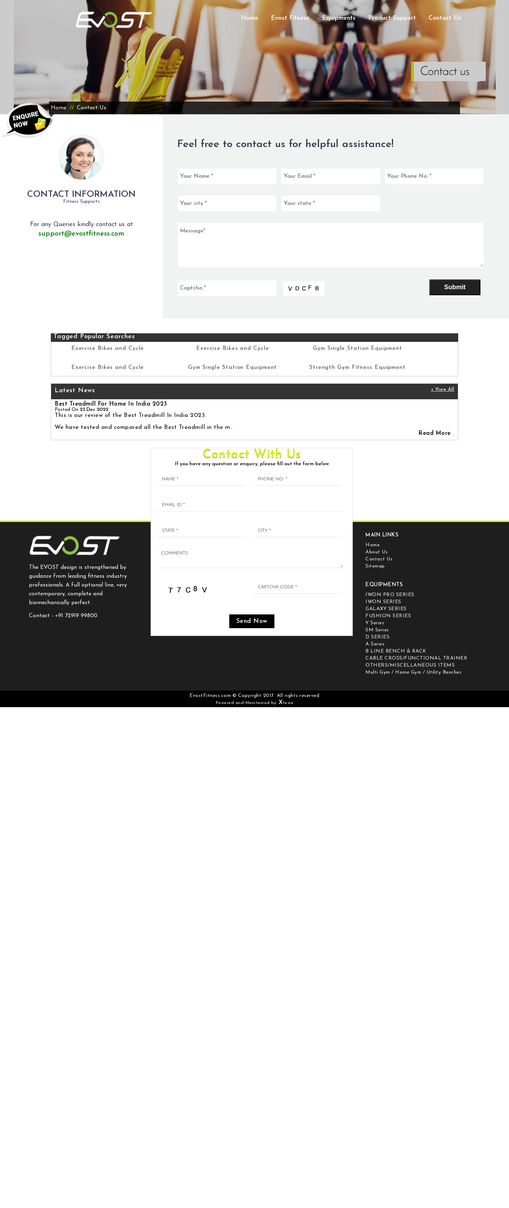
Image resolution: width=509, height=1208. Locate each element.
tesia (286, 703)
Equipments (339, 18)
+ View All (442, 389)
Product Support (392, 18)
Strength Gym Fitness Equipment (357, 367)
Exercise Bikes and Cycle (107, 348)
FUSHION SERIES (388, 616)
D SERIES (377, 637)
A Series (374, 644)
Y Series (374, 623)
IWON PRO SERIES (389, 594)
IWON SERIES (383, 602)
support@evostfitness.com (81, 233)
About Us (376, 552)
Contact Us (445, 18)
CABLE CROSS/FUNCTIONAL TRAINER (416, 658)
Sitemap (375, 566)
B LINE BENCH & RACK (395, 651)
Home (249, 18)
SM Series (377, 630)
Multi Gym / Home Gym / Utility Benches (413, 672)
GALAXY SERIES (386, 609)
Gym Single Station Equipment (232, 367)
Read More (434, 433)
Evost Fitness (290, 18)
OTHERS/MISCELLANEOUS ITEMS (410, 665)
